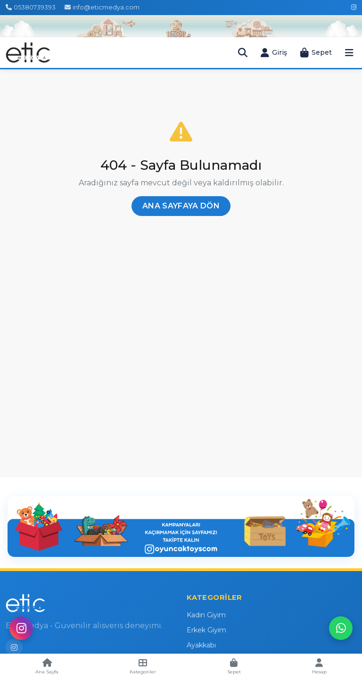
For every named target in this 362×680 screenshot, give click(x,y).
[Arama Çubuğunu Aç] (242, 52)
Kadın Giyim (206, 615)
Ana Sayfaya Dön (181, 205)
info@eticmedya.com (102, 7)
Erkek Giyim (206, 630)
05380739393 (31, 7)
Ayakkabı (201, 645)
